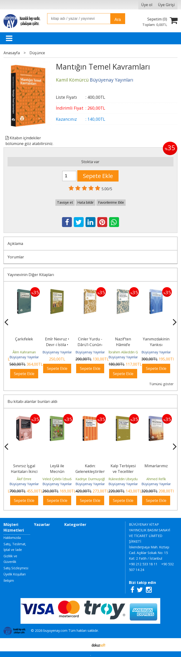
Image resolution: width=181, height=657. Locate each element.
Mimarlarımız (156, 465)
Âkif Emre (24, 479)
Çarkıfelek (24, 339)
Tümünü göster (161, 384)
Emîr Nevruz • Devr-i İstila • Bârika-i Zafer (57, 344)
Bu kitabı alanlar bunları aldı (32, 401)
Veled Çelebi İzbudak (58, 479)
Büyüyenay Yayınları (24, 357)
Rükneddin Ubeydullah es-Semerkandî (137, 479)
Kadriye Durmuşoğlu (91, 479)
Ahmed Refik (156, 479)
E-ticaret (83, 644)
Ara (117, 19)
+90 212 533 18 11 (143, 564)
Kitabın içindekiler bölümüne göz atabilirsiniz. (29, 140)
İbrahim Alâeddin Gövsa (126, 352)
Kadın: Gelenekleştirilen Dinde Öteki (90, 471)
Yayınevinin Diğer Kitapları (31, 274)
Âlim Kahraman (24, 352)
